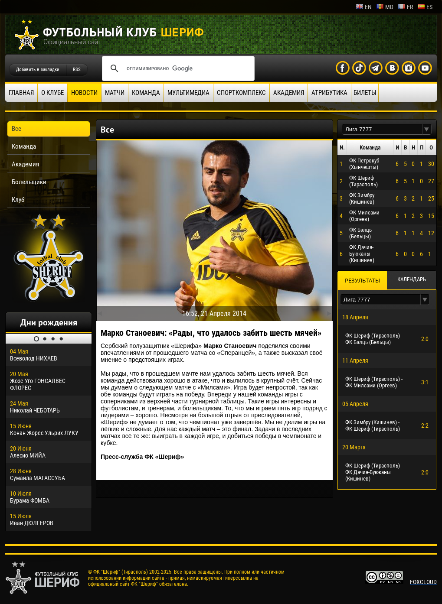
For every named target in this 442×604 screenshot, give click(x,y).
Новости (84, 93)
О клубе (52, 93)
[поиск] (177, 68)
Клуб (18, 200)
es (424, 6)
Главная (21, 93)
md (384, 6)
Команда (146, 93)
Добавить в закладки (37, 69)
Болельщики (29, 182)
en (364, 6)
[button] (427, 129)
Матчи (114, 93)
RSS (77, 69)
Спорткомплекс (241, 93)
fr (405, 6)
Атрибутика (329, 93)
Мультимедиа (188, 93)
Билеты (365, 93)
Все (16, 129)
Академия (288, 93)
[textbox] (382, 129)
